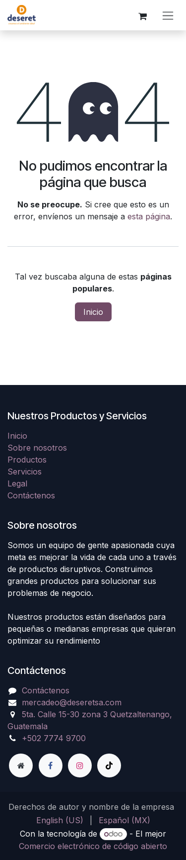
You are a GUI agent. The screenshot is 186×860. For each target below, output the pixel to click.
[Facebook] (50, 765)
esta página (148, 216)
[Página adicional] (21, 765)
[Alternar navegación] (168, 15)
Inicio (93, 312)
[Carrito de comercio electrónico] (142, 15)
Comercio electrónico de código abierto (93, 846)
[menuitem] (59, 820)
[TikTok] (109, 765)
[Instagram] (80, 765)
